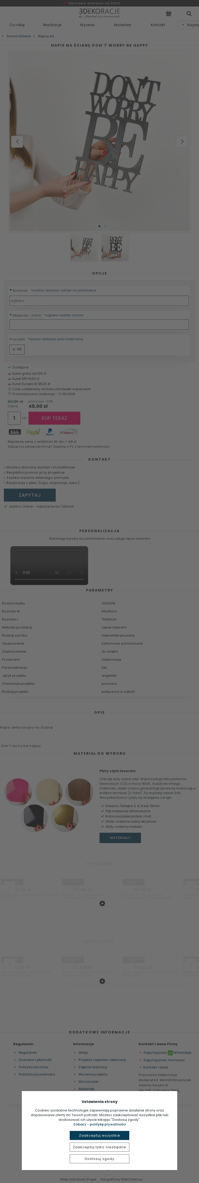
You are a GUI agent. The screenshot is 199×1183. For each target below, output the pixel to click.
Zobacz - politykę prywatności (99, 1124)
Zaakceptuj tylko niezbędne (99, 1147)
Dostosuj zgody (99, 1158)
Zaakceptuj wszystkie (99, 1135)
